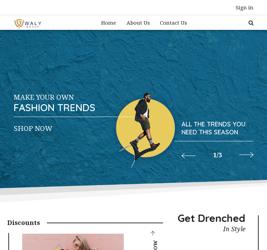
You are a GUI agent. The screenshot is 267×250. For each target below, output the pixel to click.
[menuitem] (108, 22)
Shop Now (33, 128)
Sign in (244, 7)
